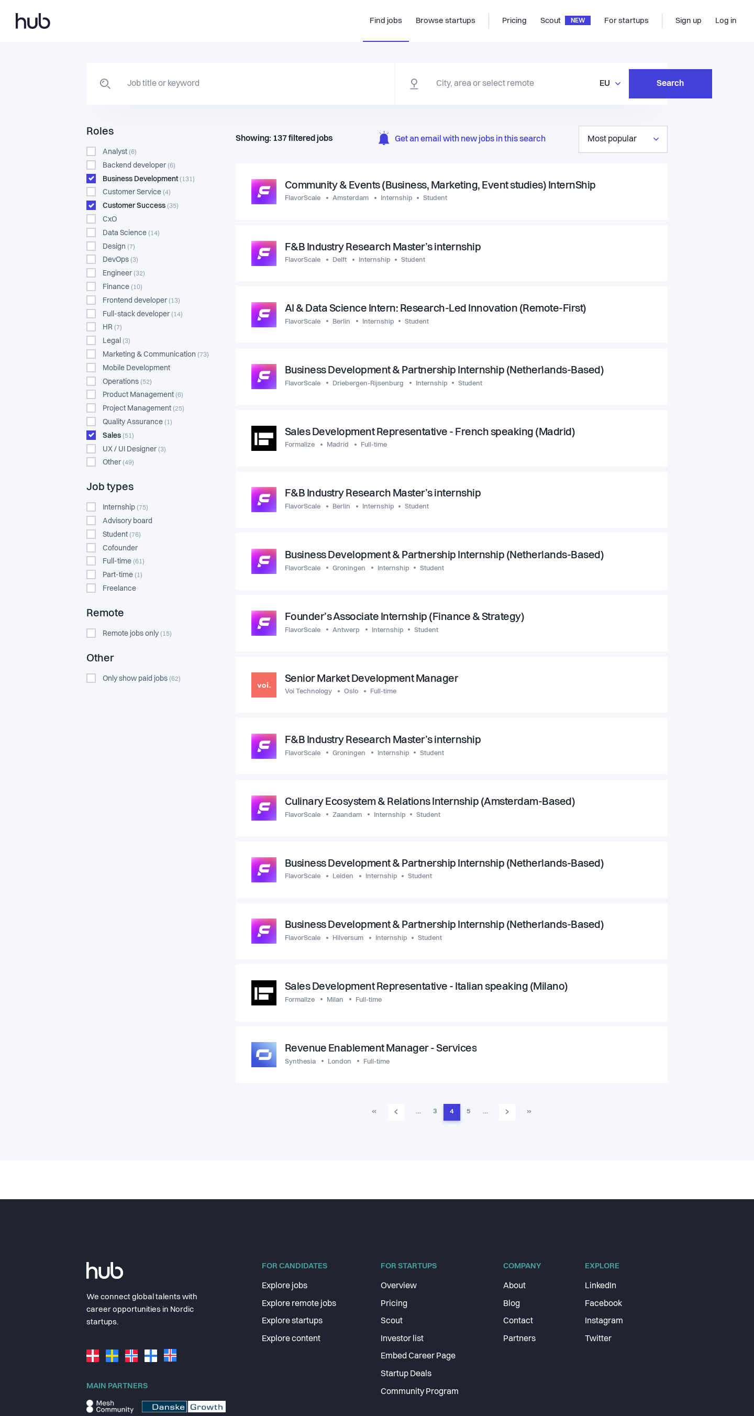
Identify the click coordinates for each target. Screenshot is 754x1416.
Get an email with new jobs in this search (462, 139)
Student (122, 534)
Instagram (604, 1321)
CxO (110, 219)
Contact (518, 1321)
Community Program (420, 1392)
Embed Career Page (418, 1356)
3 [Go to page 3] (435, 1114)
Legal (116, 341)
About (514, 1286)
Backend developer (139, 165)
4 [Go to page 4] (451, 1114)
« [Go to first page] (374, 1114)
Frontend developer (141, 300)
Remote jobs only (137, 633)
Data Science (131, 233)
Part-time (122, 575)
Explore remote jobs (299, 1304)
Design (119, 246)
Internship (125, 507)
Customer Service (137, 192)
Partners (519, 1339)
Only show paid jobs (142, 678)
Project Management (143, 408)
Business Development (149, 179)
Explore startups (292, 1321)
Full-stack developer (143, 314)
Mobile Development (136, 368)
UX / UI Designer (134, 449)
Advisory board (127, 521)
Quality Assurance (137, 422)
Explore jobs (284, 1286)
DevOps (120, 259)
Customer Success (141, 205)
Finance (122, 287)
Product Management (143, 395)
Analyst (120, 152)
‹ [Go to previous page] (396, 1114)
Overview (399, 1286)
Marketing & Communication (156, 354)
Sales (118, 435)
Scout (392, 1321)
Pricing (394, 1304)
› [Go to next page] (507, 1114)
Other (118, 462)
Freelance (119, 588)
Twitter (598, 1339)
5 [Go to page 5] (468, 1114)
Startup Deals (406, 1374)
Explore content (291, 1339)
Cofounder (120, 548)
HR (112, 327)
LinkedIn (600, 1286)
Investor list (402, 1339)
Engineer (124, 273)
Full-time (124, 561)
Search (615, 84)
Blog (511, 1304)
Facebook (603, 1304)
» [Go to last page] (529, 1114)
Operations (127, 381)
